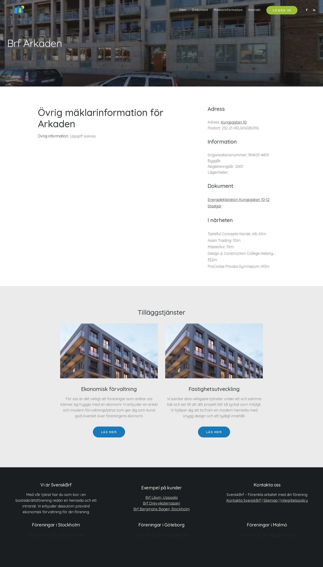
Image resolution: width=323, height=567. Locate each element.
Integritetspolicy (294, 500)
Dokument (200, 11)
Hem (182, 11)
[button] (307, 10)
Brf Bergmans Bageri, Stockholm (161, 508)
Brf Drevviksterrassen (161, 503)
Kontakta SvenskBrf (243, 500)
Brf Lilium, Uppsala (161, 497)
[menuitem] (182, 10)
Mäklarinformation (228, 11)
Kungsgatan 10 (234, 122)
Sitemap (270, 500)
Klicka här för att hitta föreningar (56, 534)
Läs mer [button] (109, 432)
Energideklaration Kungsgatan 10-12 (238, 199)
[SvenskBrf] (13, 11)
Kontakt (254, 11)
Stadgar (214, 206)
